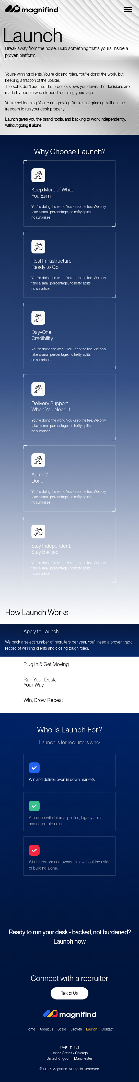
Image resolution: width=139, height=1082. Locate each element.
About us (46, 1029)
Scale (61, 1029)
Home (30, 1029)
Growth (76, 1029)
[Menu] (128, 9)
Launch (91, 1029)
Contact (107, 1029)
